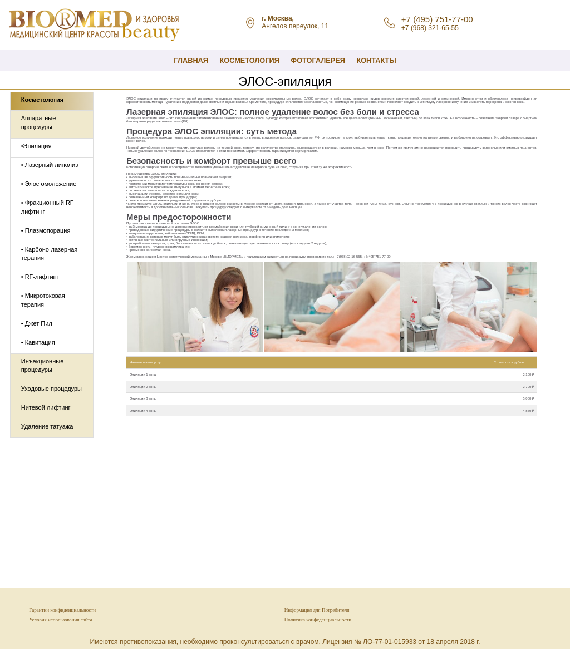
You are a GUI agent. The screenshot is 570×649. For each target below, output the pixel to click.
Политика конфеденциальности (317, 619)
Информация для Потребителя (317, 610)
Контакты (376, 60)
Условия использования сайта (60, 619)
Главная (191, 60)
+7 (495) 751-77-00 (437, 19)
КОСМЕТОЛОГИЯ (249, 60)
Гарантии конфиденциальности (62, 610)
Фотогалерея (318, 60)
